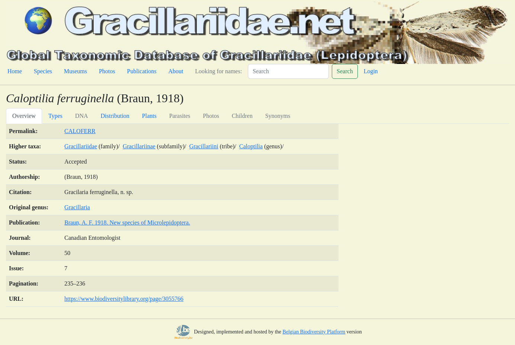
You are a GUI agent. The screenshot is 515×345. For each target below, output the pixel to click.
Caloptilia (251, 146)
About (175, 71)
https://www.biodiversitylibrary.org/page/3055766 (123, 299)
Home (14, 71)
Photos (107, 71)
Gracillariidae (80, 146)
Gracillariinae (139, 146)
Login (371, 71)
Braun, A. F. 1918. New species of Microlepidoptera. (127, 222)
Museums (75, 71)
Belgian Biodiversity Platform (313, 332)
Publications (141, 71)
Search (345, 71)
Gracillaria (77, 207)
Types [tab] (55, 116)
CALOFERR (79, 131)
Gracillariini (203, 146)
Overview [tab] (24, 116)
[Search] (288, 71)
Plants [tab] (149, 116)
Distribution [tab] (115, 116)
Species (43, 71)
